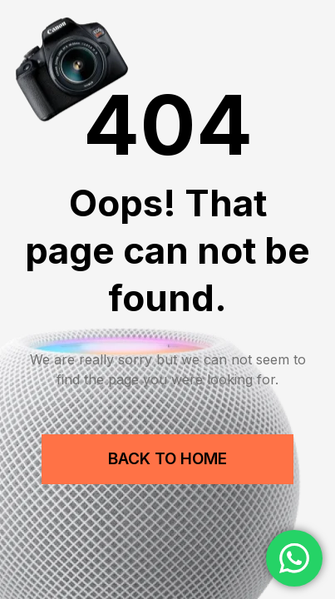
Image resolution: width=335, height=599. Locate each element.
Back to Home (167, 458)
